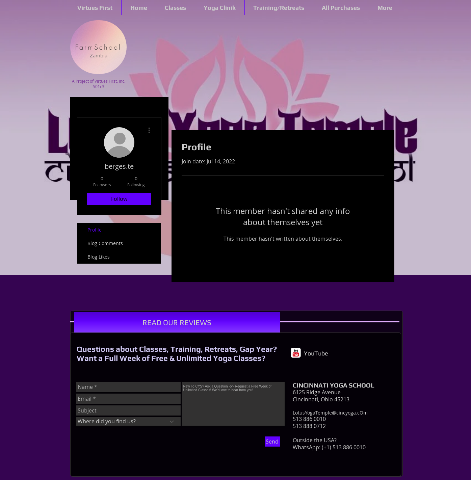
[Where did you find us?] (128, 421)
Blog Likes (98, 257)
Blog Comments (105, 243)
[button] (95, 7)
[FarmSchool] (98, 47)
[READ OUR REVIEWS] (177, 322)
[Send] (272, 441)
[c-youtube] (296, 353)
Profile (94, 229)
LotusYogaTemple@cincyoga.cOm (330, 412)
